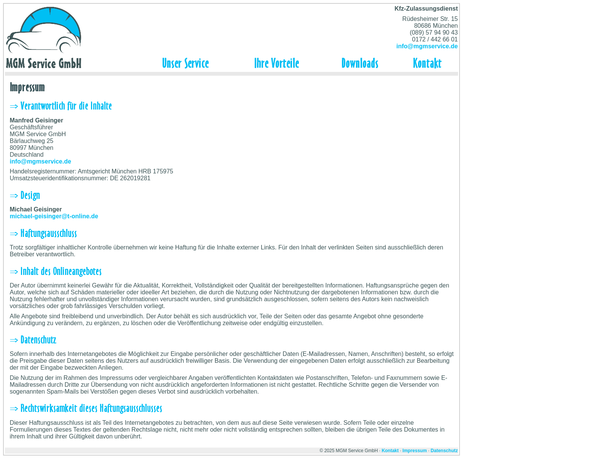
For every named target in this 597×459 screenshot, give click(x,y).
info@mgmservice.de (427, 46)
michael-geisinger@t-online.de (54, 216)
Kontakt (390, 450)
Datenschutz (444, 450)
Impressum (414, 450)
